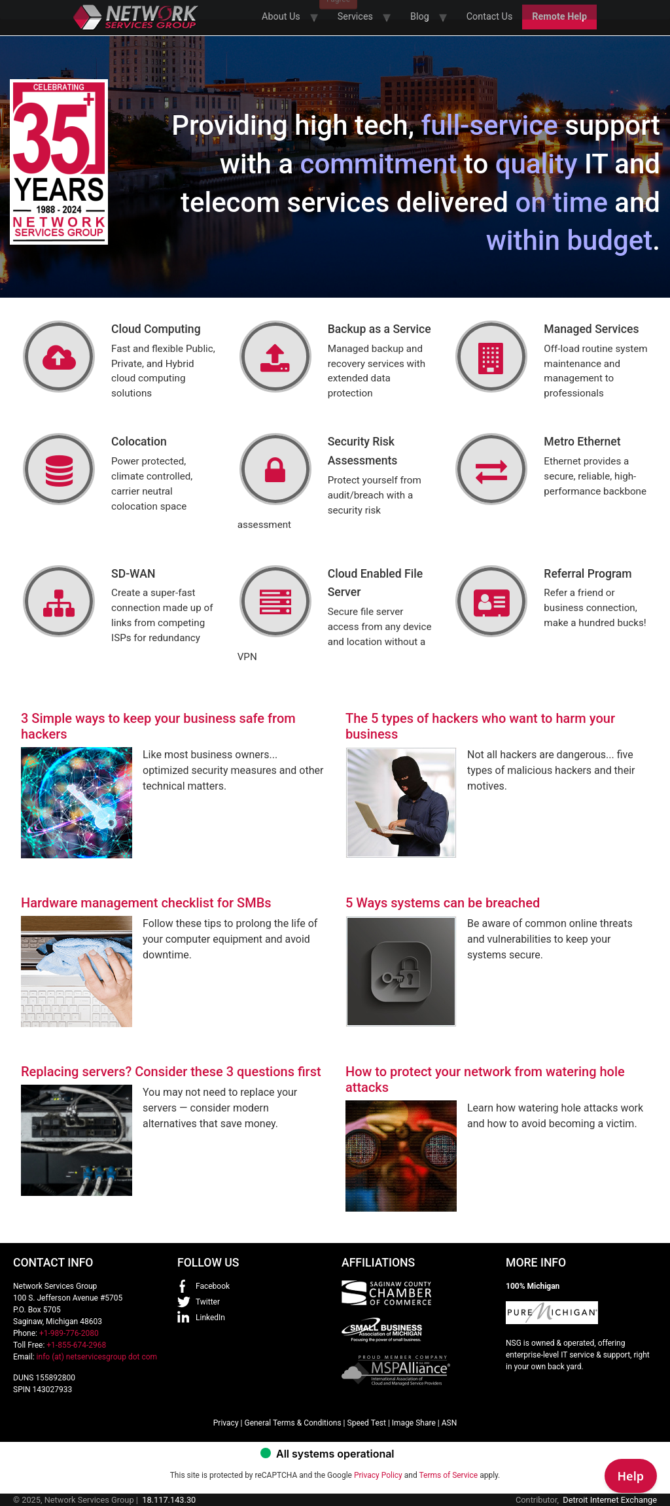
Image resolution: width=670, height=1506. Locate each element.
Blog (419, 16)
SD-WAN (133, 573)
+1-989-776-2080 (69, 1333)
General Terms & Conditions (292, 1422)
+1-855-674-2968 (76, 1345)
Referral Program (587, 573)
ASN (449, 1422)
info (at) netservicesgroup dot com (97, 1356)
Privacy (226, 1422)
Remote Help (559, 16)
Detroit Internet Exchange (610, 1500)
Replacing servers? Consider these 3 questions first (171, 1071)
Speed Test (366, 1422)
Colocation (139, 441)
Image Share (414, 1422)
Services (355, 16)
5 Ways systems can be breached (442, 903)
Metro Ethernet (582, 441)
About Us (281, 16)
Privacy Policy (378, 1475)
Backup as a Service (379, 329)
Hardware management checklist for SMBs (146, 903)
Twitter (208, 1301)
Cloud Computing (156, 329)
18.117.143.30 (169, 1500)
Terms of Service (448, 1475)
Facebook (213, 1286)
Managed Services (591, 329)
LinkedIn (210, 1317)
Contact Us (490, 16)
